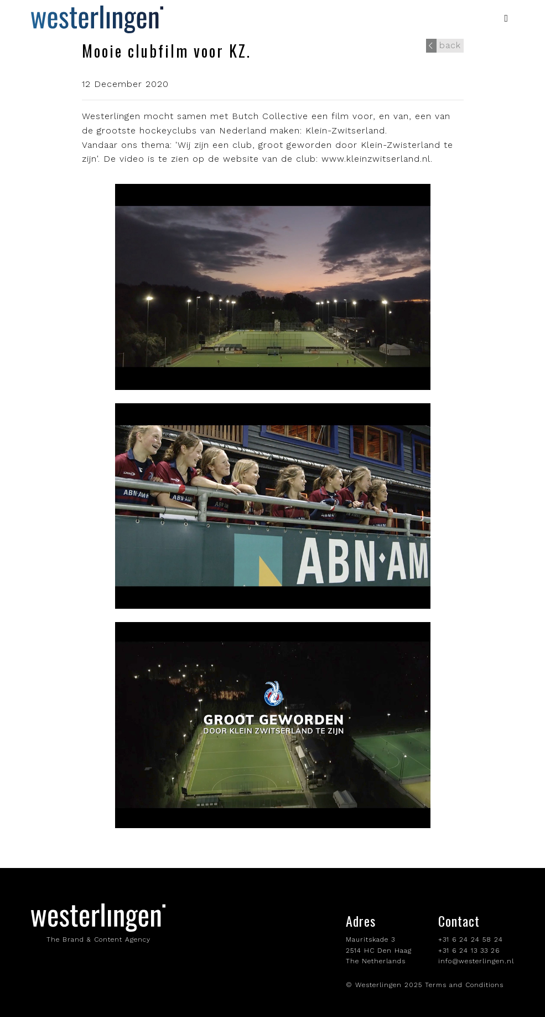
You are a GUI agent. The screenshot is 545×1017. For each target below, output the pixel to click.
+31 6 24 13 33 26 (469, 950)
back (443, 46)
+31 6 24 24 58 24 (470, 939)
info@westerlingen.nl (476, 961)
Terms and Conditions (464, 985)
